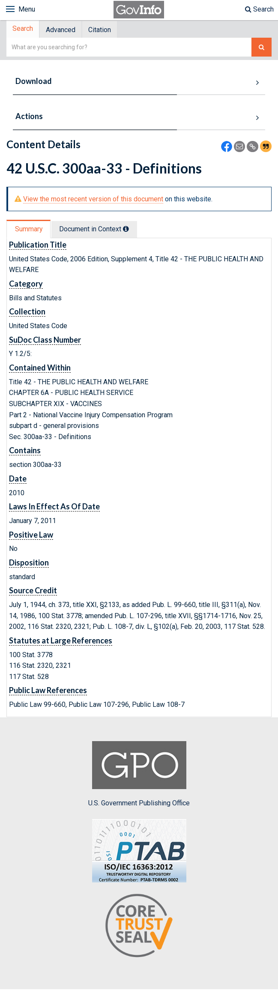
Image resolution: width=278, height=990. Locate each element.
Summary (29, 230)
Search (259, 9)
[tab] (24, 30)
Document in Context (97, 230)
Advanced (63, 30)
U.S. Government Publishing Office (139, 775)
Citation (104, 30)
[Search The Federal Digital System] (261, 48)
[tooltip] (129, 229)
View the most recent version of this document (93, 200)
